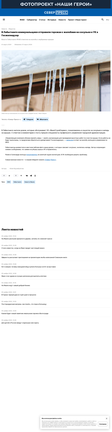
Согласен (102, 424)
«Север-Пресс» (50, 160)
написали (69, 140)
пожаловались (31, 155)
